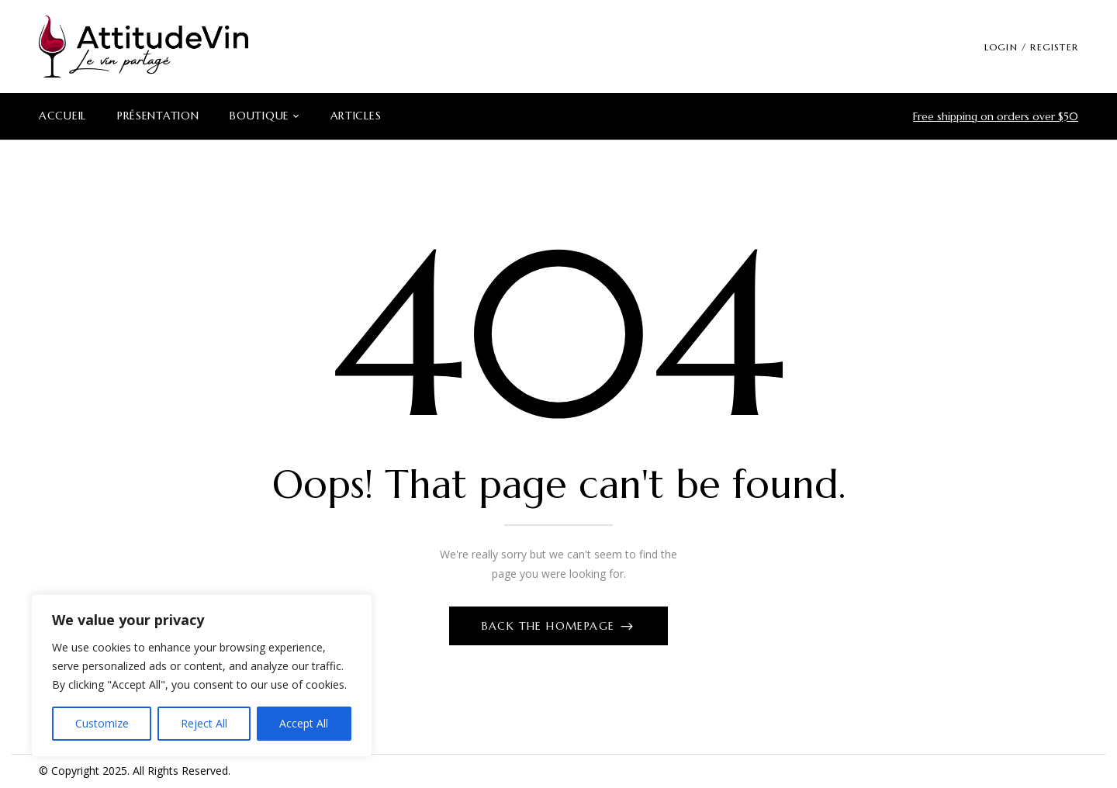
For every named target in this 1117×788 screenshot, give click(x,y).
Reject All (204, 723)
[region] (201, 675)
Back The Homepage (550, 626)
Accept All (303, 723)
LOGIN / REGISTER (1031, 47)
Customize (102, 723)
